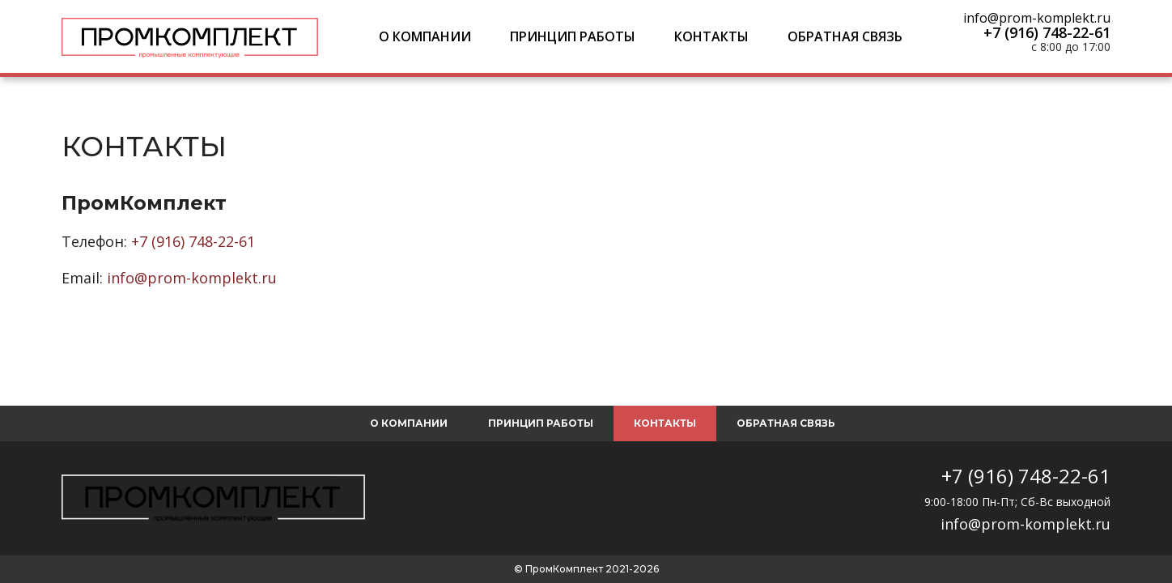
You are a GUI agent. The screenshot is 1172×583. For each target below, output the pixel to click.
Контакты (711, 36)
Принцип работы (572, 36)
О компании (425, 36)
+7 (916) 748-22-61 (1046, 32)
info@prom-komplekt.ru (1036, 18)
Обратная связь (845, 36)
